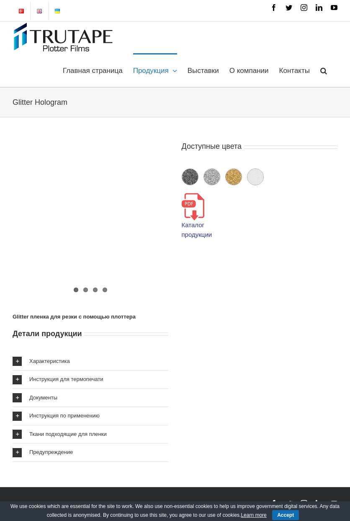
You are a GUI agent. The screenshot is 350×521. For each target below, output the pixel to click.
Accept (285, 515)
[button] (323, 70)
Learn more (253, 515)
